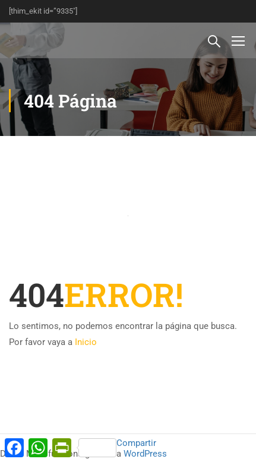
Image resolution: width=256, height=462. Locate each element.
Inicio (86, 342)
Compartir (117, 447)
